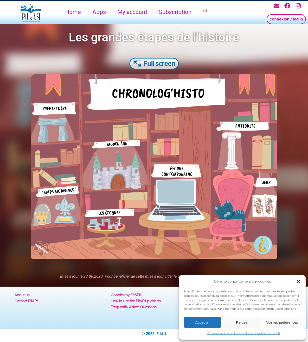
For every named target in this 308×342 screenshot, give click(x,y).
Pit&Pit (160, 333)
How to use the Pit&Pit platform (136, 301)
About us (21, 295)
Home (73, 12)
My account (132, 12)
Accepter (202, 322)
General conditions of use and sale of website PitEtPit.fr (243, 333)
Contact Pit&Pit (26, 301)
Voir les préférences (282, 322)
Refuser (242, 322)
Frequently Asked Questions (133, 307)
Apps (99, 12)
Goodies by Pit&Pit (126, 295)
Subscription (175, 12)
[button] (298, 281)
